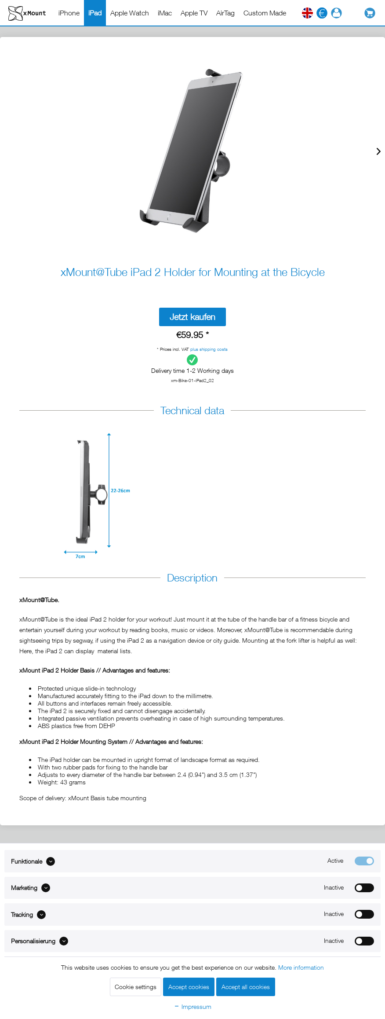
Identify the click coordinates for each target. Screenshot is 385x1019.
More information (301, 967)
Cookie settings (135, 986)
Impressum (192, 1006)
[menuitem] (69, 13)
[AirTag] (225, 13)
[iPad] (95, 13)
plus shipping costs (209, 349)
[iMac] (164, 13)
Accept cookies (188, 986)
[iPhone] (69, 13)
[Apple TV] (194, 13)
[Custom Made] (265, 13)
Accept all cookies (246, 986)
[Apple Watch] (129, 13)
